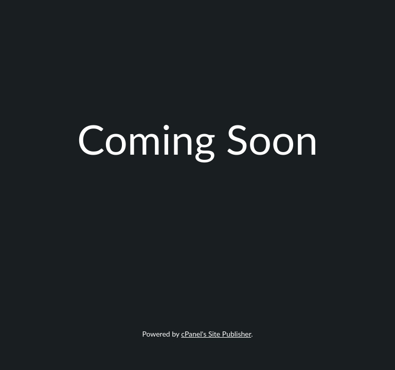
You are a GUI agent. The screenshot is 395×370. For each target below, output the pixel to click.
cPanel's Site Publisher (216, 333)
